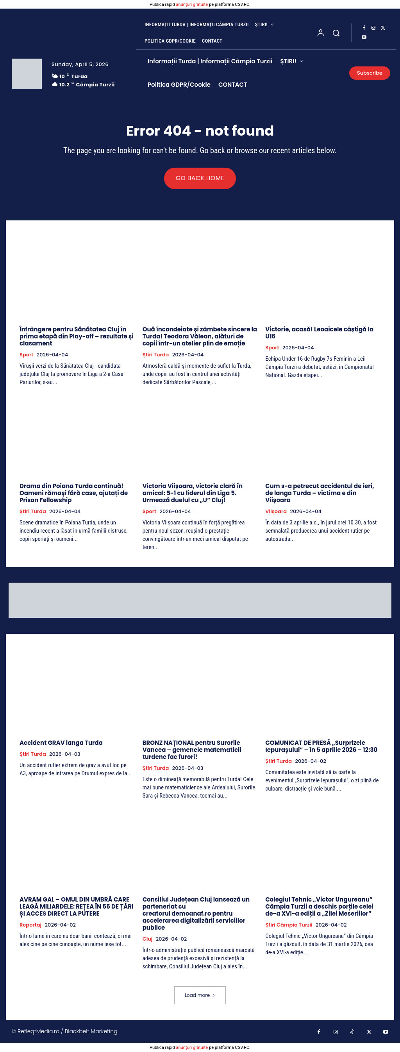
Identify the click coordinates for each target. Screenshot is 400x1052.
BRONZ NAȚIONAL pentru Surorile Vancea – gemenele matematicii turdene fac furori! (192, 750)
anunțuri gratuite (192, 4)
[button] (336, 32)
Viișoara (276, 512)
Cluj (148, 939)
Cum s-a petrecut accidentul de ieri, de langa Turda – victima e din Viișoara (319, 493)
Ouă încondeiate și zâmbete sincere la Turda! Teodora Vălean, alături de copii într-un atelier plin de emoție (200, 337)
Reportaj (30, 925)
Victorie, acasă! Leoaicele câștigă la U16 (319, 333)
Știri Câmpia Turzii (288, 925)
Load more (200, 995)
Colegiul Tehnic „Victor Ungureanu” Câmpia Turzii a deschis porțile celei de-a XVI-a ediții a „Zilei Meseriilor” (319, 907)
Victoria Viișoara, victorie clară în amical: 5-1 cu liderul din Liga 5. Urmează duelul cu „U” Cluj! (193, 493)
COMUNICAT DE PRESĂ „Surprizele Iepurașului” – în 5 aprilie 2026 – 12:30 (321, 746)
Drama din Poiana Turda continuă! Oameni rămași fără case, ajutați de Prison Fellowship (74, 493)
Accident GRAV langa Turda (61, 743)
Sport (26, 355)
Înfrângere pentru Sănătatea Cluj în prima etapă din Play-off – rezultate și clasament (77, 337)
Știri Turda (156, 355)
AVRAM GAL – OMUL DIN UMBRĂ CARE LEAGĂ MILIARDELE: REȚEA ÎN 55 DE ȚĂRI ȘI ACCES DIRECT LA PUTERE (76, 907)
